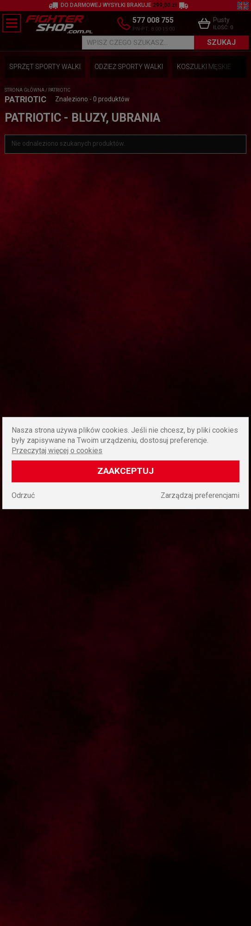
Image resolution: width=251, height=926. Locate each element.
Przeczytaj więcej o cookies (57, 450)
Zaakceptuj (125, 471)
